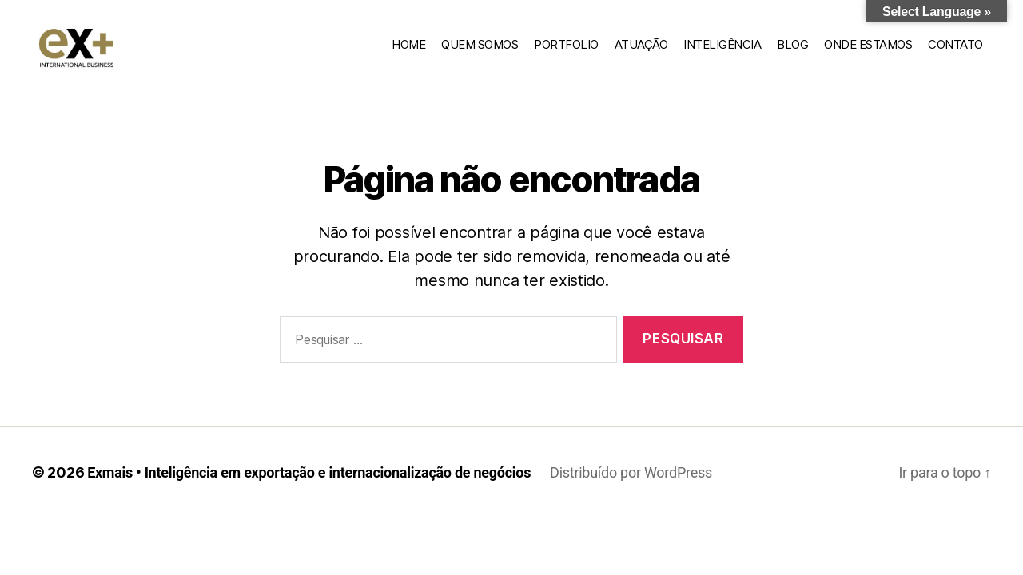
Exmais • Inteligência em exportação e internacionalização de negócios (309, 490)
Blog (792, 53)
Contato (955, 53)
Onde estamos (868, 53)
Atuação (641, 53)
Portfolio (566, 53)
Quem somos (479, 53)
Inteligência (722, 53)
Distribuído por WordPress (631, 490)
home (408, 53)
